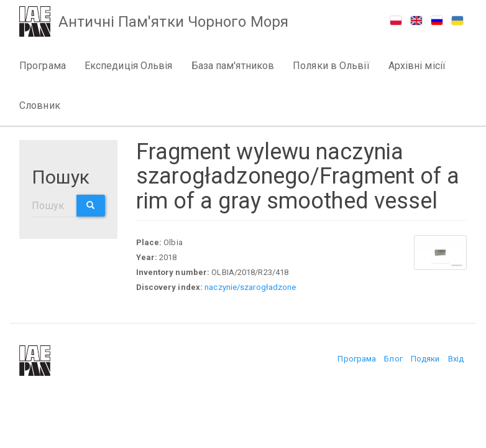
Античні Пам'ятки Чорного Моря (175, 22)
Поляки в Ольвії (331, 66)
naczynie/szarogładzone (250, 287)
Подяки (425, 358)
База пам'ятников (233, 66)
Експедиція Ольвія (129, 66)
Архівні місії (417, 66)
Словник (39, 105)
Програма (42, 66)
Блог (393, 358)
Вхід (456, 358)
